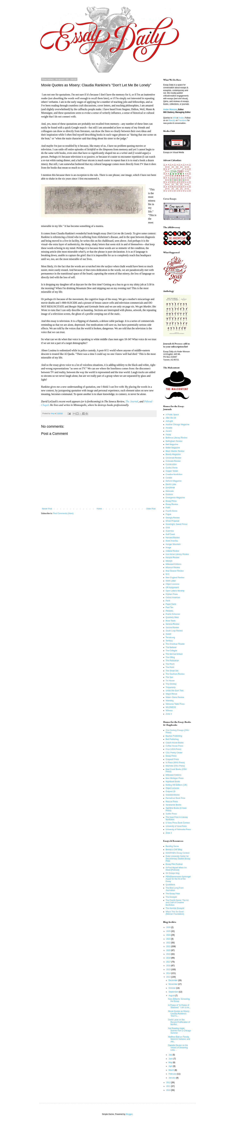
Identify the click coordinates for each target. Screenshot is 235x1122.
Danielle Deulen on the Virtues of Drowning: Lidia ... (178, 1047)
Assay (168, 434)
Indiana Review (172, 551)
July (171, 1055)
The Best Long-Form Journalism (175, 889)
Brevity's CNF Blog (174, 849)
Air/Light (169, 421)
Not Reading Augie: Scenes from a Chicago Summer (179, 1030)
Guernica (170, 531)
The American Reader (175, 644)
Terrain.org (170, 637)
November (173, 984)
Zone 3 (169, 714)
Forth (168, 507)
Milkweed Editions (173, 564)
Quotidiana (170, 884)
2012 (168, 1082)
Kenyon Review (172, 557)
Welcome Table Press (175, 704)
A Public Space (172, 414)
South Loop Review (174, 631)
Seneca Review (172, 624)
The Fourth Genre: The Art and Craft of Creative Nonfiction (177, 902)
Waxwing (169, 700)
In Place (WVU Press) (175, 762)
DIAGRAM (170, 488)
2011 (168, 1086)
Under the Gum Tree (174, 690)
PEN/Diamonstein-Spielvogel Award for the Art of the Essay (178, 878)
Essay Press (171, 501)
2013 (168, 977)
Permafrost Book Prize (175, 798)
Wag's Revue (171, 694)
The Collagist (171, 651)
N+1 (167, 574)
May (171, 1062)
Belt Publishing (172, 739)
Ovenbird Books (173, 795)
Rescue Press (172, 801)
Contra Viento (172, 468)
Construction (171, 464)
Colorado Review (173, 461)
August (172, 995)
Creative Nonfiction (174, 474)
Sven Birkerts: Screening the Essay (179, 1000)
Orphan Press (172, 594)
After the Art (171, 418)
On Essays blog (172, 873)
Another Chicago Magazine (177, 424)
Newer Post (47, 509)
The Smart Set (172, 671)
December (173, 980)
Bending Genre (172, 846)
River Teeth (170, 621)
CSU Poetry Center (174, 752)
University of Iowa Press (176, 826)
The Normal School (174, 654)
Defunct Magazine (173, 481)
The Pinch (170, 664)
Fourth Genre (171, 511)
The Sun (169, 677)
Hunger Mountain (173, 544)
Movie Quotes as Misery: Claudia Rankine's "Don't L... (179, 1013)
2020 (168, 950)
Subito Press (171, 814)
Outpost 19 (170, 791)
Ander (181, 118)
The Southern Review (175, 674)
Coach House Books (174, 743)
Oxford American (173, 597)
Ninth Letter (171, 581)
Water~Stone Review (175, 697)
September (174, 992)
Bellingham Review (174, 441)
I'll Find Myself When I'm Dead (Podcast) (176, 869)
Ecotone (169, 494)
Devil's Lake (171, 484)
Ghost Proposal (172, 521)
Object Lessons (172, 584)
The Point (170, 667)
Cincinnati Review (173, 458)
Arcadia (169, 428)
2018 (168, 958)
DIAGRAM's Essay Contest (177, 853)
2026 (168, 927)
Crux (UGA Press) (173, 749)
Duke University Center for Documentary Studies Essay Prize (178, 858)
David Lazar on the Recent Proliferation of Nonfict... (179, 1022)
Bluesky (172, 120)
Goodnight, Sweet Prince (176, 524)
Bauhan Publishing (174, 736)
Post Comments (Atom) (63, 513)
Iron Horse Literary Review (177, 554)
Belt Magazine (172, 444)
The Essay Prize (173, 893)
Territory (169, 641)
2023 (168, 939)
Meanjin (169, 561)
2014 (168, 973)
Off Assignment (172, 587)
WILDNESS (171, 707)
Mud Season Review (175, 571)
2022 (168, 943)
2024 (168, 935)
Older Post (151, 509)
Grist (168, 527)
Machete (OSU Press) (175, 766)
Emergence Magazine (175, 497)
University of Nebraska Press (178, 829)
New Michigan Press (174, 778)
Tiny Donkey (171, 684)
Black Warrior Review (175, 451)
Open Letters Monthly (175, 591)
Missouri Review (173, 567)
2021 (168, 946)
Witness (169, 710)
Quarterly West (172, 617)
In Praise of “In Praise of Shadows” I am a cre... (179, 1006)
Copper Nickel (172, 471)
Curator (169, 478)
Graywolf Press (172, 759)
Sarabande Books (173, 805)
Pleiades (169, 611)
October (172, 988)
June (171, 1059)
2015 (168, 969)
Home (99, 509)
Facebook (182, 120)
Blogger (129, 1114)
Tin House (170, 681)
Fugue (168, 514)
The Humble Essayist (175, 908)
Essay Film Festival (174, 864)
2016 (168, 965)
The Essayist (171, 897)
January (172, 1078)
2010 (168, 1090)
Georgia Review (173, 518)
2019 (168, 954)
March (172, 1070)
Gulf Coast (170, 534)
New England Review (175, 577)
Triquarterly (170, 687)
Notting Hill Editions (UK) (176, 785)
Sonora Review (172, 627)
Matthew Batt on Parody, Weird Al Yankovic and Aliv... (179, 1039)
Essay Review (172, 504)
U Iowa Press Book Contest (178, 823)
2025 (168, 931)
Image (168, 547)
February (173, 1074)
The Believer (171, 647)
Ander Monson (170, 109)
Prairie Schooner (173, 614)
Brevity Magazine (173, 454)
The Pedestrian (172, 660)
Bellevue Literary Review (176, 438)
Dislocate (170, 491)
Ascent (169, 431)
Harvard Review (173, 537)
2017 (168, 962)
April (171, 1066)
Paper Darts (171, 604)
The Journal (131, 401)
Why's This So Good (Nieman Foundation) (175, 913)
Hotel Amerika (172, 541)
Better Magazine (173, 448)
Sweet (168, 634)
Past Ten (169, 607)
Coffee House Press (174, 746)
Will (174, 118)
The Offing (170, 657)
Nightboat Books (173, 781)
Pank (168, 601)
